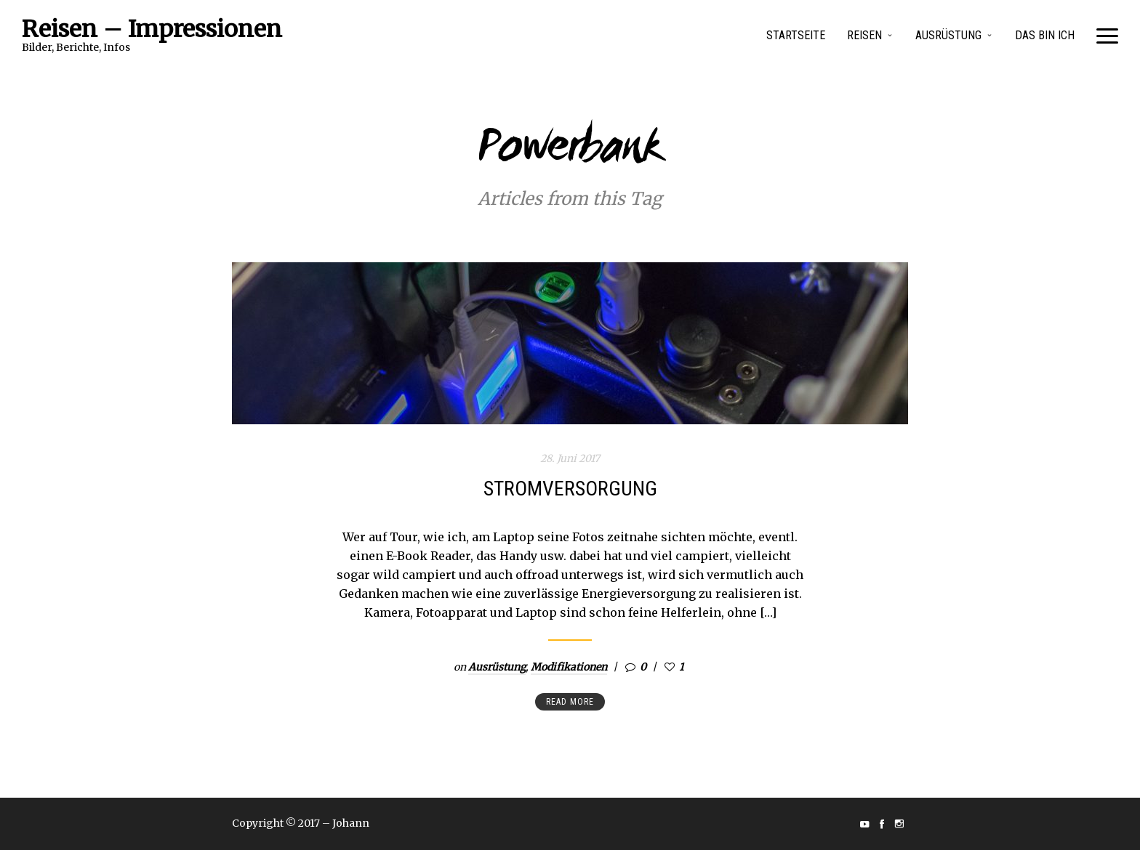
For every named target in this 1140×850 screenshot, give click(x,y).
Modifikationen (569, 666)
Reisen (864, 35)
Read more (570, 702)
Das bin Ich (1045, 35)
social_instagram (899, 824)
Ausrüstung (948, 35)
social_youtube (864, 824)
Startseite (795, 35)
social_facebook (882, 824)
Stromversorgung (570, 489)
